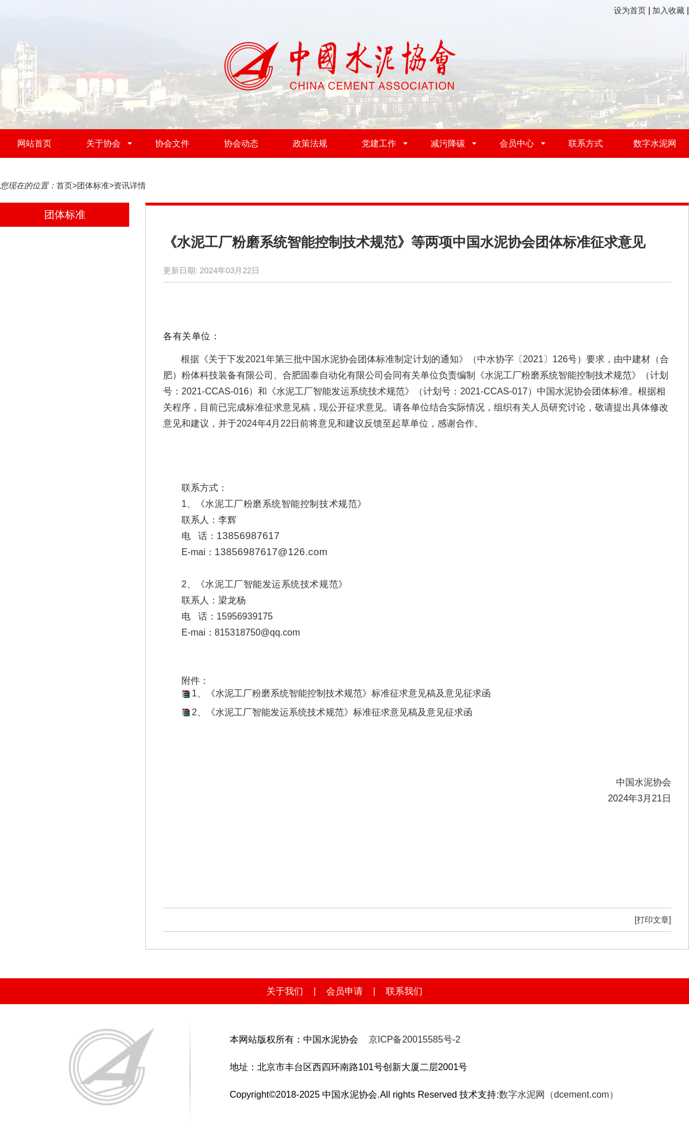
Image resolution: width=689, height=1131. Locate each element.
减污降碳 (448, 143)
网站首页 (34, 143)
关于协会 (103, 143)
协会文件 (172, 143)
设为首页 (630, 10)
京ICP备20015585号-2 (414, 1039)
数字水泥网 (654, 143)
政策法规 (310, 143)
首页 (64, 185)
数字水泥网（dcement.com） (558, 1094)
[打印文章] (652, 919)
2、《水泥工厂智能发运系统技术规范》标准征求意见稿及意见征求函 (332, 712)
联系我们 (404, 991)
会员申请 (344, 991)
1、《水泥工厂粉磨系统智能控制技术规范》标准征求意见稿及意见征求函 (341, 693)
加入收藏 (668, 10)
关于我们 (284, 991)
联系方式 (585, 143)
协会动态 (241, 143)
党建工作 (379, 143)
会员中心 (517, 143)
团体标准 (93, 185)
